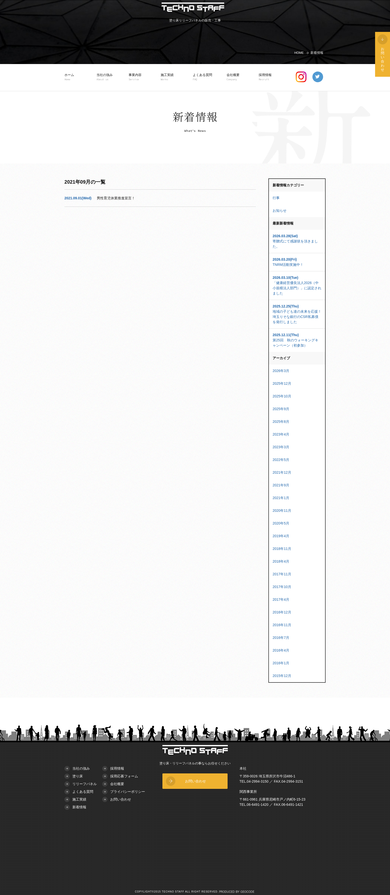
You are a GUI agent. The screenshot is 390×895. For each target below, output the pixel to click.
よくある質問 (202, 77)
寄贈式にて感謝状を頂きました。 (297, 240)
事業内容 (137, 77)
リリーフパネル (84, 784)
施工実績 (169, 77)
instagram (301, 77)
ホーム (73, 77)
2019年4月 (281, 536)
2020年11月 (282, 511)
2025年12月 (282, 383)
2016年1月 (281, 663)
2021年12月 (282, 472)
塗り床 (77, 776)
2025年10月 (282, 396)
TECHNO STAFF (193, 7)
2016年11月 (282, 625)
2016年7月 (281, 638)
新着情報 (79, 807)
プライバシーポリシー (127, 792)
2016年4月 (281, 650)
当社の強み (105, 77)
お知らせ (280, 211)
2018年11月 (282, 549)
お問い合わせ (120, 799)
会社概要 (235, 77)
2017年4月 (281, 599)
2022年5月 (281, 460)
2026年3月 (281, 371)
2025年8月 (281, 422)
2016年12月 (282, 612)
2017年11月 (282, 574)
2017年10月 (282, 587)
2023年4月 (281, 434)
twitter (317, 77)
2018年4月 (281, 561)
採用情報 (267, 77)
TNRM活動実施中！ (297, 262)
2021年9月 (281, 485)
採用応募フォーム (124, 776)
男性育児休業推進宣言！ (116, 198)
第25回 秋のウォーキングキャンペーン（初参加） (297, 339)
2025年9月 (281, 409)
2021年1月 (281, 498)
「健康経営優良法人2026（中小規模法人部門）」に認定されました (297, 285)
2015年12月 (282, 676)
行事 (276, 198)
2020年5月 (281, 523)
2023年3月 (281, 447)
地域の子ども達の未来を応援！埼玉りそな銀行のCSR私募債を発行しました (297, 314)
